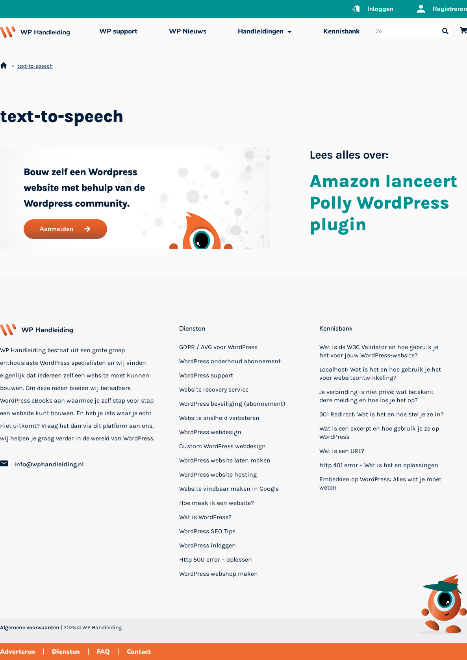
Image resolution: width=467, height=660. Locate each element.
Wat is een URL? (341, 451)
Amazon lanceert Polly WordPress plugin (383, 203)
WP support (118, 31)
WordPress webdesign (210, 432)
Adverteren (17, 651)
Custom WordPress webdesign (222, 446)
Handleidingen (265, 31)
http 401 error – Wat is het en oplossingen (378, 465)
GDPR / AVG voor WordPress (218, 347)
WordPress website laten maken (225, 460)
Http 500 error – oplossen (215, 559)
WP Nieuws (187, 31)
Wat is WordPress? (205, 517)
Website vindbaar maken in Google (229, 488)
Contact (139, 651)
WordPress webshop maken (218, 573)
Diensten (192, 328)
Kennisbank (341, 31)
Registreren (450, 9)
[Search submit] (445, 31)
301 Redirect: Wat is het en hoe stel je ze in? (381, 414)
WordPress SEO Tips (207, 531)
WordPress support (206, 375)
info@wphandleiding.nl (49, 464)
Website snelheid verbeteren (219, 418)
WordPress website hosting (218, 474)
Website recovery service (213, 389)
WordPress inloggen (207, 545)
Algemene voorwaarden (29, 627)
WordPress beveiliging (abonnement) (232, 403)
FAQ (103, 651)
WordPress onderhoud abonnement (230, 361)
